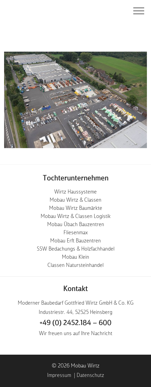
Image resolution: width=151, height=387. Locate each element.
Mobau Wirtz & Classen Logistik (76, 216)
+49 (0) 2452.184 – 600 (75, 323)
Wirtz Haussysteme (75, 192)
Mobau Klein (75, 257)
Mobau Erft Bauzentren (75, 241)
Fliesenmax (76, 233)
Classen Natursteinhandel (75, 265)
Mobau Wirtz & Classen (75, 200)
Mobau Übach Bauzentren (75, 224)
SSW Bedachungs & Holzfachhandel (75, 249)
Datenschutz (90, 375)
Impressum (59, 375)
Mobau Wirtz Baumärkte (75, 208)
